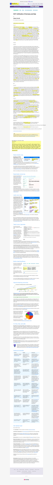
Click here (20, 452)
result (31, 55)
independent (30, 104)
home (18, 79)
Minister (34, 48)
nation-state (15, 36)
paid (21, 60)
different (35, 30)
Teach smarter (34, 5)
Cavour (14, 78)
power (19, 31)
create (14, 103)
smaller (33, 32)
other (16, 29)
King (18, 48)
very (16, 57)
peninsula (20, 34)
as (38, 28)
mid (38, 122)
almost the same (29, 33)
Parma (23, 108)
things (27, 59)
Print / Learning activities (28, 10)
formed (21, 30)
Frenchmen (17, 58)
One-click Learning (24, 472)
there (16, 46)
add (17, 71)
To (23, 59)
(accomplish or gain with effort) (25, 68)
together (27, 30)
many (26, 46)
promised (20, 58)
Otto (26, 32)
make (25, 59)
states (36, 29)
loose (24, 30)
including (21, 95)
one (28, 49)
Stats (20, 10)
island (30, 93)
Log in (42, 5)
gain (14, 71)
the (25, 29)
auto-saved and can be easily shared (30, 136)
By (22, 34)
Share (23, 10)
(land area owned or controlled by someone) (27, 111)
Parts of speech (35, 10)
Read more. (35, 358)
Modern (14, 117)
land (15, 71)
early (27, 29)
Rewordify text (14, 151)
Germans (23, 79)
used (30, 67)
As (29, 55)
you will (36, 160)
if (34, 69)
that (33, 78)
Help (38, 3)
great (29, 49)
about (30, 29)
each (14, 32)
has (17, 55)
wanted (14, 49)
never (18, 55)
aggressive (14, 70)
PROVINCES (26, 56)
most (15, 31)
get (22, 58)
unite (37, 34)
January (17, 124)
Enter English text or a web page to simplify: (18, 140)
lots (20, 79)
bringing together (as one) (25, 35)
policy (33, 67)
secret (27, 106)
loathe (33, 204)
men (37, 48)
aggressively (34, 105)
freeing (27, 107)
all (13, 116)
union (25, 30)
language (14, 28)
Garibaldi (19, 93)
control (35, 107)
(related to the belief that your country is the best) (32, 71)
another (27, 69)
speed (33, 161)
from (31, 58)
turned (19, 111)
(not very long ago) (27, 123)
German (34, 29)
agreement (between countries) (32, 106)
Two (21, 110)
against (29, 70)
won (17, 53)
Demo (36, 3)
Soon (34, 160)
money (18, 60)
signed (25, 106)
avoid (35, 201)
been (20, 55)
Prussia (36, 47)
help (28, 90)
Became (31, 123)
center (38, 61)
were (24, 46)
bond (23, 29)
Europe (16, 30)
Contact (28, 455)
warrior (20, 109)
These (23, 56)
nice (24, 69)
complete (35, 117)
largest (24, 47)
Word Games (19, 472)
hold (31, 68)
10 (33, 6)
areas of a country (34, 90)
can (19, 29)
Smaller (36, 33)
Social (17, 122)
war (34, 55)
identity (37, 31)
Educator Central (16, 294)
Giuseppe (16, 93)
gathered (26, 103)
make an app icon (35, 393)
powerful (29, 47)
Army (35, 59)
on (24, 110)
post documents (34, 412)
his (30, 48)
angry (18, 57)
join (32, 95)
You (16, 123)
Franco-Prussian (27, 60)
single (14, 33)
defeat (15, 55)
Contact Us (29, 472)
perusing (31, 209)
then (21, 91)
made (24, 48)
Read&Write (31, 1)
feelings (14, 72)
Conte (28, 105)
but (17, 116)
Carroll (18, 18)
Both (35, 48)
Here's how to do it (32, 280)
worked (37, 105)
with (38, 31)
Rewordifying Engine (18, 170)
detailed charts (21, 214)
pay (15, 59)
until (15, 60)
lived (29, 57)
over (38, 59)
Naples (14, 111)
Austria (34, 70)
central (14, 30)
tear (36, 36)
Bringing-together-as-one (26, 122)
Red (29, 109)
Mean (17, 123)
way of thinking (35, 28)
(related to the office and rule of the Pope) (31, 116)
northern (24, 92)
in (33, 37)
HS (21, 81)
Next (15, 108)
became (37, 35)
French (28, 55)
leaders (31, 30)
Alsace (36, 55)
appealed (23, 71)
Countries (34, 123)
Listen (32, 160)
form (21, 29)
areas (37, 30)
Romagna (32, 108)
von (27, 32)
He (22, 48)
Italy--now (17, 117)
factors (18, 29)
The (29, 30)
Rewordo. (32, 438)
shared (35, 31)
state (33, 47)
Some (32, 46)
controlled (19, 90)
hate (32, 201)
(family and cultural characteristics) (23, 28)
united (22, 93)
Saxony (14, 47)
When (23, 60)
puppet (19, 108)
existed (38, 29)
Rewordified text (16, 10)
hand (21, 36)
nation (16, 33)
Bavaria (17, 47)
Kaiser (14, 61)
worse (30, 59)
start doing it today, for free (18, 222)
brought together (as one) (17, 92)
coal (31, 56)
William (14, 48)
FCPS (20, 81)
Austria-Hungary (31, 37)
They (18, 30)
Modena (26, 108)
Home (33, 3)
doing (35, 93)
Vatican (20, 116)
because (20, 57)
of (24, 14)
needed (21, 69)
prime (24, 105)
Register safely (38, 5)
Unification (20, 14)
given (18, 56)
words (16, 69)
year (14, 108)
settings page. (23, 135)
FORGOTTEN (23, 55)
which (25, 37)
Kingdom (18, 110)
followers (28, 103)
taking (31, 90)
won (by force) (36, 110)
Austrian (21, 37)
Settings (41, 3)
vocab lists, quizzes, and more (34, 135)
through (25, 33)
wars (28, 78)
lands (37, 91)
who (27, 57)
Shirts (31, 109)
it (21, 106)
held (14, 31)
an (26, 33)
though (31, 31)
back (29, 58)
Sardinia (23, 78)
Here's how (15, 236)
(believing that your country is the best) (18, 23)
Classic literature (12, 5)
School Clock (34, 446)
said (32, 78)
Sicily (32, 93)
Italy (34, 14)
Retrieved (14, 124)
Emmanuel (19, 105)
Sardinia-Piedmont (22, 104)
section (35, 80)
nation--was (32, 117)
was (17, 46)
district (22, 116)
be (23, 69)
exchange (25, 90)
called (18, 33)
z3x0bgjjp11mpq (26, 146)
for (29, 72)
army (33, 109)
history (29, 28)
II (21, 105)
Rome (24, 95)
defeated (14, 110)
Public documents (17, 5)
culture (17, 28)
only (27, 104)
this (22, 29)
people (23, 31)
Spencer (15, 118)
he (15, 68)
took (29, 34)
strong (25, 34)
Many (20, 31)
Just (24, 123)
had (19, 30)
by (13, 16)
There (23, 46)
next (38, 107)
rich (29, 56)
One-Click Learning (28, 445)
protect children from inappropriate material (32, 348)
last (28, 95)
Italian (18, 34)
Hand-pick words (37, 6)
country (20, 35)
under (20, 32)
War (29, 60)
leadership (23, 32)
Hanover (20, 47)
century (18, 104)
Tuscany (28, 108)
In (38, 68)
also (34, 36)
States (19, 95)
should (27, 79)
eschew (36, 204)
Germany (28, 14)
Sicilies (23, 110)
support (28, 72)
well (13, 29)
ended (31, 60)
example (17, 37)
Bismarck (29, 32)
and (32, 14)
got (20, 107)
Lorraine (14, 56)
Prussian (33, 59)
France (37, 70)
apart (14, 37)
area (30, 95)
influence (36, 68)
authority (38, 116)
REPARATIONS (18, 59)
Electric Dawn (36, 453)
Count (14, 87)
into (15, 35)
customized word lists (34, 243)
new (25, 61)
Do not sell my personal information (26, 474)
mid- (15, 104)
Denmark (31, 70)
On (17, 36)
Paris (14, 60)
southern (24, 93)
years (34, 34)
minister (27, 105)
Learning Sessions (18, 178)
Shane (14, 18)
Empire (23, 37)
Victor (17, 105)
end (31, 92)
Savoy (14, 105)
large (21, 67)
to (19, 56)
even (28, 59)
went (23, 33)
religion (31, 28)
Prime (32, 48)
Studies (19, 122)
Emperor (16, 61)
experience (33, 33)
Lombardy (29, 107)
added (30, 80)
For (15, 37)
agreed (17, 94)
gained (25, 80)
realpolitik (37, 67)
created (34, 61)
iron (34, 56)
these (25, 31)
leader (14, 93)
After (33, 93)
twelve (33, 34)
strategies (19, 68)
